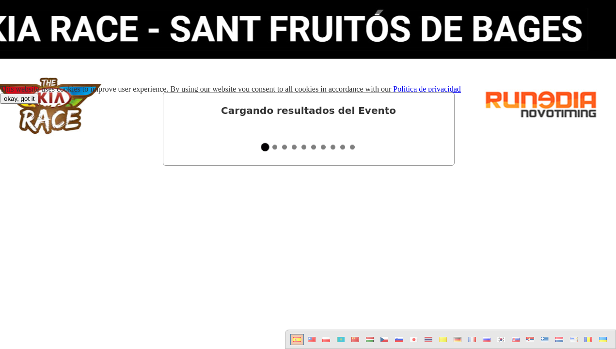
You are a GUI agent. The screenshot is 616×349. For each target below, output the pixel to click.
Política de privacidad (427, 89)
